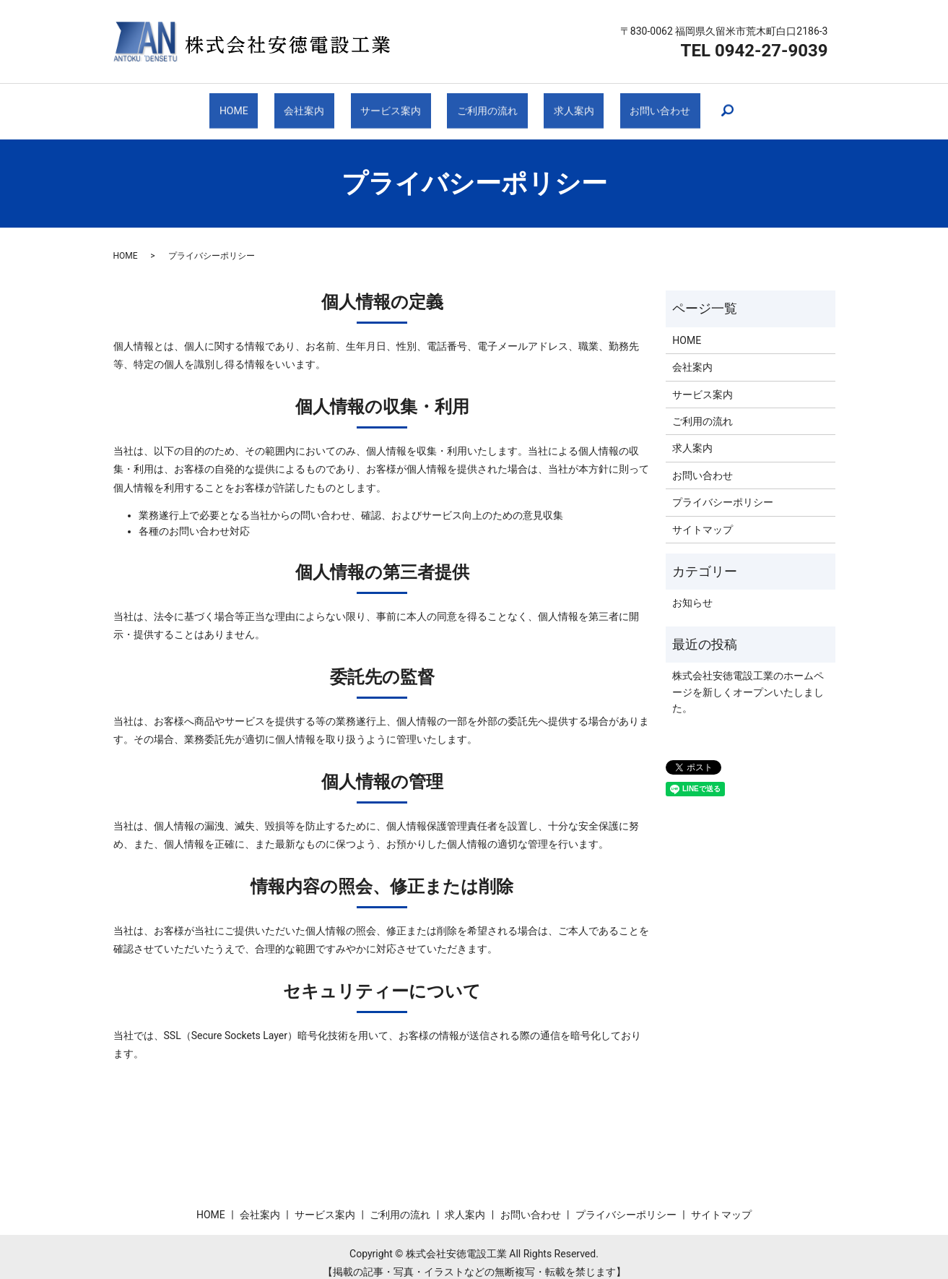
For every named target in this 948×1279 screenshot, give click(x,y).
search (705, 105)
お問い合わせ (641, 104)
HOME (252, 104)
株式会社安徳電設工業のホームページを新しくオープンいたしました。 (748, 680)
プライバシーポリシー (722, 490)
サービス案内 (392, 104)
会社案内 (314, 104)
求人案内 (561, 104)
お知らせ (692, 590)
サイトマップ (702, 516)
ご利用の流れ (483, 104)
